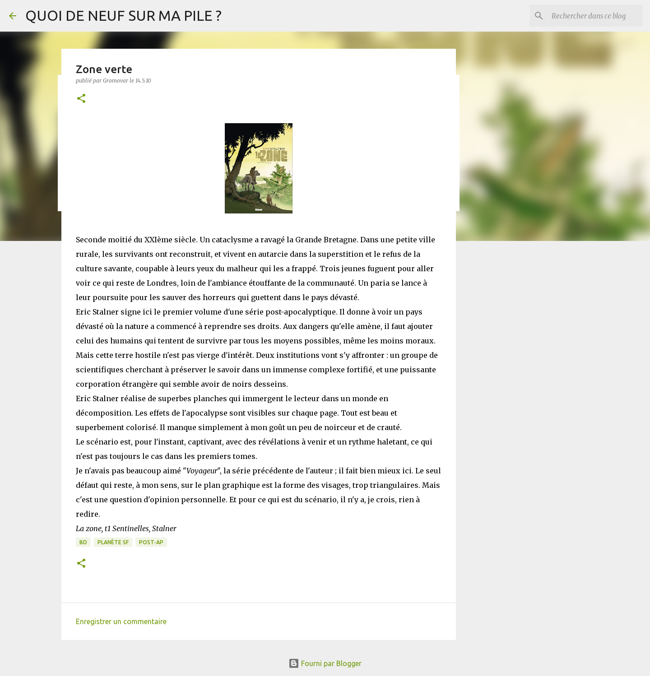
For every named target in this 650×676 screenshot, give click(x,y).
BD (83, 542)
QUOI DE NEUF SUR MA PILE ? (123, 15)
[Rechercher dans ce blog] (595, 16)
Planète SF (113, 542)
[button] (81, 99)
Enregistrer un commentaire (121, 621)
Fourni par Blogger (325, 663)
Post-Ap (151, 542)
